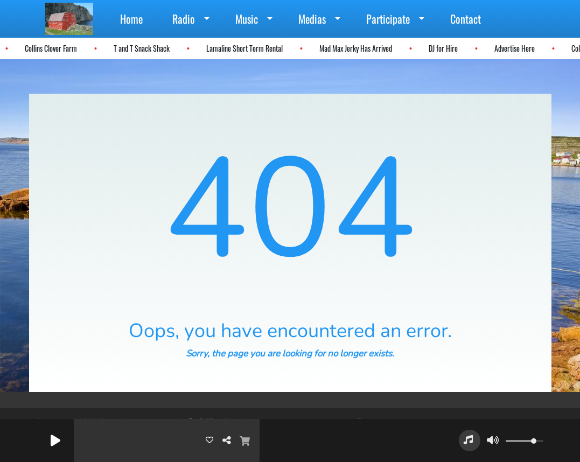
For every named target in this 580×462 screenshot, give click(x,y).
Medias (312, 19)
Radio (183, 19)
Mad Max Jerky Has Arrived (355, 48)
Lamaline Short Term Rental (244, 48)
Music (246, 19)
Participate (388, 19)
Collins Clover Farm (50, 48)
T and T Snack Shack (141, 48)
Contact (465, 19)
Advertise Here (514, 48)
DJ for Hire (442, 48)
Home (131, 19)
